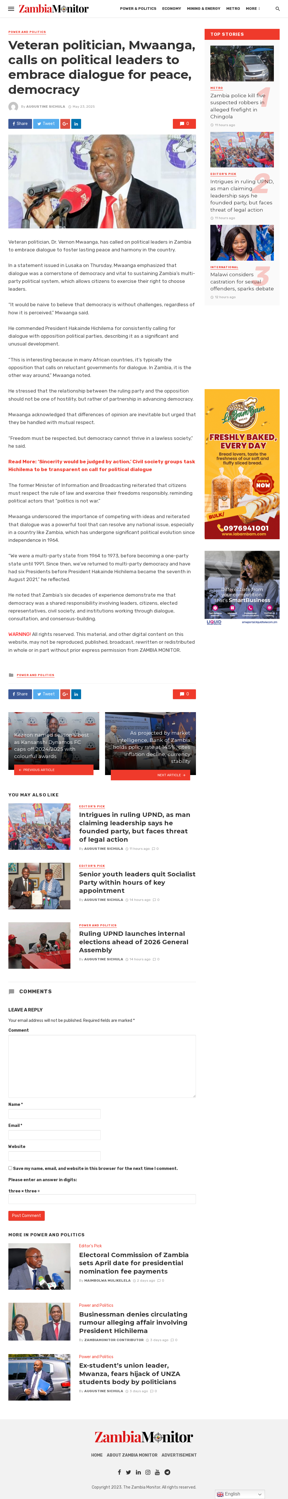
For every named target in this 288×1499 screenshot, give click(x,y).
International (224, 267)
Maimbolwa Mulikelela (107, 1280)
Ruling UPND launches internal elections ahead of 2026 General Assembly (133, 942)
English (228, 1494)
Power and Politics (27, 32)
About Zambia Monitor (132, 1455)
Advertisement (179, 1455)
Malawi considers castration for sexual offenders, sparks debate (242, 281)
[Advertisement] (242, 341)
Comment (18, 1030)
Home (97, 1455)
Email (15, 1125)
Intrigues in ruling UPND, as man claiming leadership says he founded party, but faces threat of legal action (134, 827)
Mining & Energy (203, 8)
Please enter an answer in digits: (42, 1179)
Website (16, 1146)
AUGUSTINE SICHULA (45, 106)
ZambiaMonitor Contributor (114, 1340)
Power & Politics (138, 8)
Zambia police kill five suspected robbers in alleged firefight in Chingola (237, 106)
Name (15, 1104)
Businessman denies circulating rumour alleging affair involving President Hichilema (133, 1322)
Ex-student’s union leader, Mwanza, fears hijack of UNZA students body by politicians (129, 1374)
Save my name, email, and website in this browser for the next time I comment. (95, 1168)
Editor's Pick (92, 806)
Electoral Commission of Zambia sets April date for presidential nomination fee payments (134, 1263)
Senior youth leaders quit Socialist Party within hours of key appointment (137, 882)
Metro (233, 8)
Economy (171, 8)
